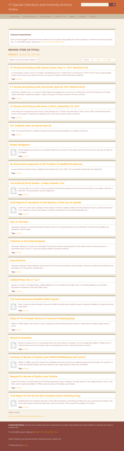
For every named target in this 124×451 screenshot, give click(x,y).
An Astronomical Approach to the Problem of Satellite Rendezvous (46, 164)
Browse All (13, 54)
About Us (93, 16)
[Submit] (114, 4)
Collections (82, 16)
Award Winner (18, 260)
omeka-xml (36, 416)
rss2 (42, 416)
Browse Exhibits (45, 16)
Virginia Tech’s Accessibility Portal (46, 432)
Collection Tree (60, 16)
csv (14, 416)
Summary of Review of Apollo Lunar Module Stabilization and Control (47, 357)
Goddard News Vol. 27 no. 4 (25, 279)
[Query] (98, 4)
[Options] (110, 4)
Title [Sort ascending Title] (92, 60)
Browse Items (15, 16)
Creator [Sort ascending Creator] (98, 60)
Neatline (72, 16)
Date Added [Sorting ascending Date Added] (107, 60)
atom (10, 416)
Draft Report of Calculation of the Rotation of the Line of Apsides (45, 202)
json (30, 416)
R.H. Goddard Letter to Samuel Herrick (30, 125)
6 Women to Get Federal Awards (27, 241)
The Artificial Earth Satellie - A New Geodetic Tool (37, 183)
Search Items (35, 54)
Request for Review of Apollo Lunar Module (33, 376)
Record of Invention (21, 337)
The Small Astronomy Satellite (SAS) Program (34, 299)
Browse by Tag (25, 54)
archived (19, 79)
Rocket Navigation (20, 144)
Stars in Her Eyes (19, 221)
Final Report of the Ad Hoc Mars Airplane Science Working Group (45, 395)
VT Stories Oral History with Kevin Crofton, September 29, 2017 (45, 106)
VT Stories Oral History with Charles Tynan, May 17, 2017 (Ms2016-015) (49, 67)
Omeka (25, 445)
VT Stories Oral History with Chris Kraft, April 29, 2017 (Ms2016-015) (47, 87)
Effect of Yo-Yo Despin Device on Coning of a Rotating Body (42, 318)
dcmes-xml (24, 416)
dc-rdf (18, 416)
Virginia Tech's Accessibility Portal (52, 42)
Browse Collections (30, 16)
